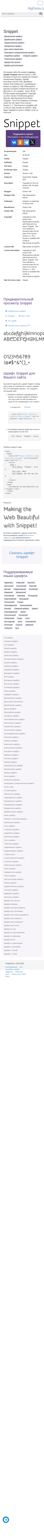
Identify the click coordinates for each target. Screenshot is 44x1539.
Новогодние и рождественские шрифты (19, 783)
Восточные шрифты (11, 684)
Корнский (32, 586)
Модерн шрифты (10, 773)
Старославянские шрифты (14, 858)
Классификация (11, 967)
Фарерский (8, 592)
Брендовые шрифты (12, 673)
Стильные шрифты (11, 861)
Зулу (17, 628)
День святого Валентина (13, 702)
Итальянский (9, 602)
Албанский (20, 583)
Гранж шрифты (10, 691)
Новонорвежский (10, 612)
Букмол (35, 609)
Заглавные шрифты (11, 716)
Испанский (8, 625)
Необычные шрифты (12, 780)
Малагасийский (26, 605)
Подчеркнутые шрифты (13, 801)
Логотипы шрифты (11, 758)
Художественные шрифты (14, 886)
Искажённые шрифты (12, 726)
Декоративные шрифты (13, 698)
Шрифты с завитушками (13, 943)
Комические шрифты (12, 744)
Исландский (32, 596)
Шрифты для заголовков (13, 911)
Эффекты (9, 972)
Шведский (29, 625)
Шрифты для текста (11, 925)
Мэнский (7, 609)
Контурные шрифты (11, 751)
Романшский (9, 618)
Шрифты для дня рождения (14, 908)
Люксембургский (10, 605)
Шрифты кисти (9, 940)
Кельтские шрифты (11, 737)
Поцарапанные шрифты (13, 805)
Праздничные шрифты (12, 808)
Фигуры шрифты (10, 883)
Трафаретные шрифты (12, 872)
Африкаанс (8, 583)
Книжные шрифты (11, 741)
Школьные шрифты (11, 897)
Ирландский (24, 599)
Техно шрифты (9, 869)
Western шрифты (10, 652)
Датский (7, 589)
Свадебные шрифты (12, 833)
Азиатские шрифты (11, 655)
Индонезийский (10, 599)
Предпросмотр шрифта (15, 311)
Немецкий (21, 596)
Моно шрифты (9, 776)
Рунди (19, 618)
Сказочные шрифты (11, 837)
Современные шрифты (13, 847)
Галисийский (9, 596)
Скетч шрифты (9, 840)
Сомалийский (30, 622)
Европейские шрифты (12, 712)
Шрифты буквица (10, 904)
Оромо (23, 612)
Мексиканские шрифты (13, 769)
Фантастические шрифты (13, 879)
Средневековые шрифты (13, 851)
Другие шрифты (10, 709)
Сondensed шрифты (11, 829)
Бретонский (8, 586)
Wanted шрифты (10, 648)
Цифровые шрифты (11, 893)
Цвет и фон (24, 316)
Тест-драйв (10, 321)
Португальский (10, 615)
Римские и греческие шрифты (15, 819)
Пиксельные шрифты (12, 794)
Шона (20, 622)
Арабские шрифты (11, 666)
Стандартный (15, 407)
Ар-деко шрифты (10, 663)
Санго (27, 618)
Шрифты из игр (10, 929)
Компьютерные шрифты (13, 748)
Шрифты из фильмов (12, 936)
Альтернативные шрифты (14, 659)
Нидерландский (20, 589)
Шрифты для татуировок (13, 922)
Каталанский (21, 586)
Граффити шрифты (11, 694)
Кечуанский (23, 615)
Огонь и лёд (8, 787)
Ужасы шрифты (10, 876)
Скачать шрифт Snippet (22, 555)
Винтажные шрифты (12, 680)
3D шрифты (8, 638)
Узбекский (8, 628)
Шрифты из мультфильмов (14, 933)
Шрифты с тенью (10, 954)
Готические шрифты (11, 687)
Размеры (10, 316)
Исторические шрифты (13, 730)
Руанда (20, 602)
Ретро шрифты (9, 815)
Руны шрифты (9, 826)
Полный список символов (17, 325)
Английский (33, 589)
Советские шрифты (11, 844)
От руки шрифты (10, 790)
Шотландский (9, 622)
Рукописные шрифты (12, 822)
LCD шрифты (9, 645)
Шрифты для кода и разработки (16, 915)
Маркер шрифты (10, 762)
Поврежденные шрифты (13, 798)
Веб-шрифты (9, 677)
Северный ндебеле (21, 609)
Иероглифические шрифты (14, 719)
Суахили (19, 625)
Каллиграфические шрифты (14, 734)
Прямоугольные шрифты (13, 812)
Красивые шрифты (11, 755)
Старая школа (9, 854)
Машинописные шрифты (13, 766)
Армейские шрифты (11, 670)
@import (27, 407)
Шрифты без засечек (12, 901)
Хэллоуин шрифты (11, 890)
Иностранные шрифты (12, 723)
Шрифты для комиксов (12, 918)
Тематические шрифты (13, 865)
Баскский (31, 583)
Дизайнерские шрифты (13, 705)
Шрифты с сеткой (10, 950)
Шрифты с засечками (12, 947)
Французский (21, 592)
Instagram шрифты (11, 641)
